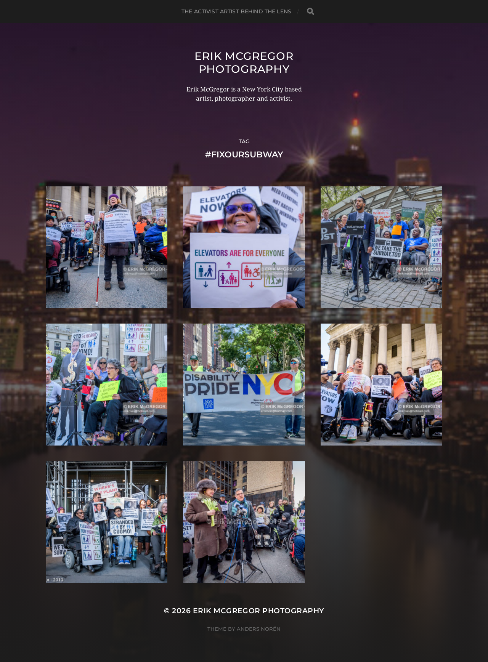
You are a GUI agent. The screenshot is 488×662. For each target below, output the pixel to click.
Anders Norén (259, 629)
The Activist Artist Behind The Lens (236, 11)
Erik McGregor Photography (243, 62)
